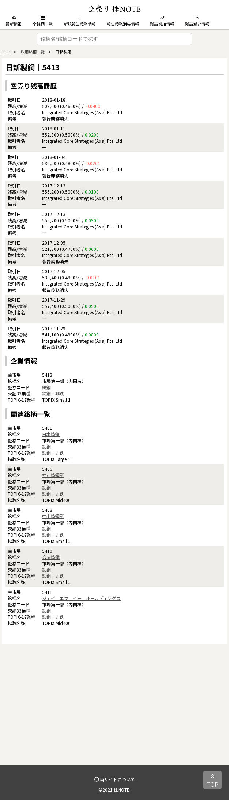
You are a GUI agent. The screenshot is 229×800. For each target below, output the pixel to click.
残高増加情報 (162, 21)
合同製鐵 (51, 557)
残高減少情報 (197, 21)
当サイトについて (114, 779)
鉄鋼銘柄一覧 (32, 52)
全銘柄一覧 (43, 21)
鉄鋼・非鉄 (53, 393)
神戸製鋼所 (53, 475)
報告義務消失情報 (123, 21)
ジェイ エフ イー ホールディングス (81, 598)
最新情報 (13, 21)
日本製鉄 (51, 434)
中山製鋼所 (53, 516)
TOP (6, 52)
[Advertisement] (114, 714)
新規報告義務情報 (80, 21)
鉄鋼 (46, 387)
